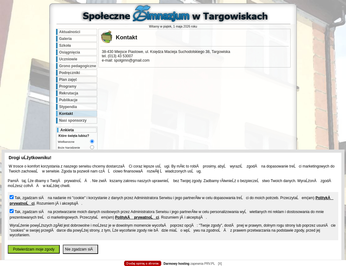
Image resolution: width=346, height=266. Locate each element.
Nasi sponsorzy (73, 120)
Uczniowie (68, 59)
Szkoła (65, 45)
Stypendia (68, 107)
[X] (220, 263)
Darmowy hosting (176, 263)
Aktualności (69, 32)
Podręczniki (69, 73)
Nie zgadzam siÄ (80, 249)
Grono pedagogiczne (77, 66)
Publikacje (68, 100)
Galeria (65, 39)
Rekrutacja (68, 93)
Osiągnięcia (69, 52)
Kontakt (66, 113)
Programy (67, 86)
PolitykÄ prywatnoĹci (137, 217)
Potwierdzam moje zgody (33, 249)
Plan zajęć (68, 79)
